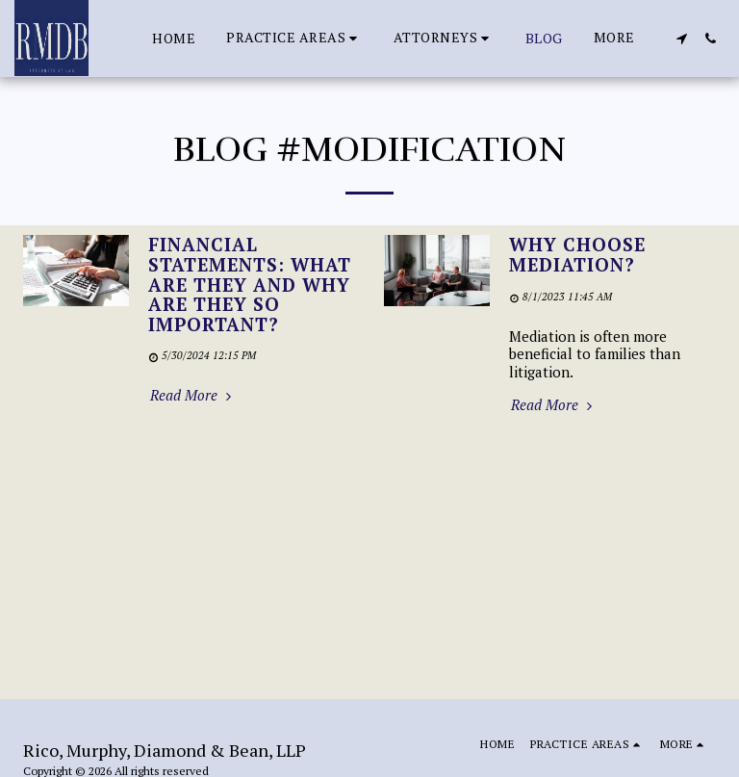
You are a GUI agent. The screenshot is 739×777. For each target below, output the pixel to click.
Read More (193, 395)
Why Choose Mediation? (577, 254)
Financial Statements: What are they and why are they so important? (249, 284)
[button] (294, 38)
